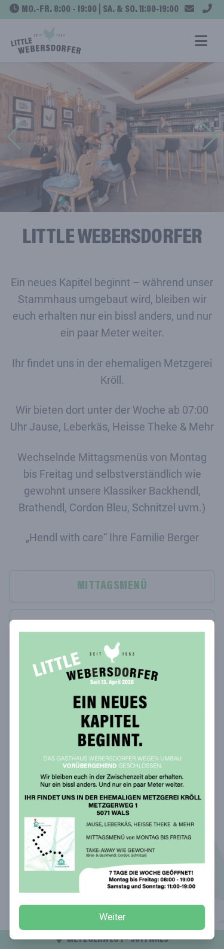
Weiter (112, 917)
